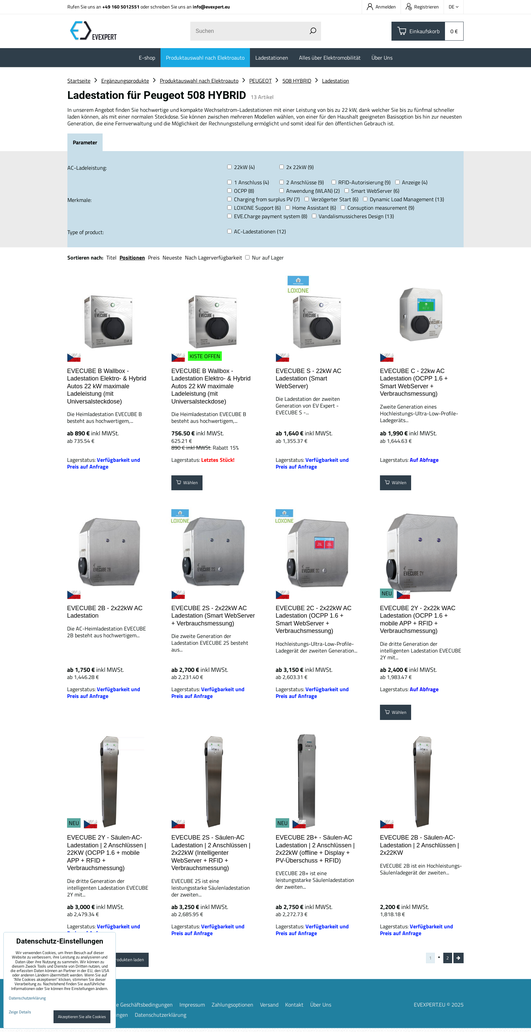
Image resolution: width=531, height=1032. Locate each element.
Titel (111, 257)
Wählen (190, 484)
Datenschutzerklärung (160, 1018)
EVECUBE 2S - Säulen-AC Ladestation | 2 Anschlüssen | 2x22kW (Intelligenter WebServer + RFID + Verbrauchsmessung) (211, 852)
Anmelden (381, 6)
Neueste (172, 257)
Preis (154, 257)
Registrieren (422, 6)
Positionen (132, 257)
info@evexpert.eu (211, 6)
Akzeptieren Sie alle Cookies (82, 1016)
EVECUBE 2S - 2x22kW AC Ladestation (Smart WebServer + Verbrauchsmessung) (213, 616)
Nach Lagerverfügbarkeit (213, 257)
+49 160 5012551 (121, 6)
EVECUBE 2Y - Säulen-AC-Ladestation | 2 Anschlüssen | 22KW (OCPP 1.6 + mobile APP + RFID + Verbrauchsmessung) (106, 852)
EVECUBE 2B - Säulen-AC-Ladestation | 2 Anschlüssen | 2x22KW (419, 845)
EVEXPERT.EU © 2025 (439, 1008)
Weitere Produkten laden (130, 961)
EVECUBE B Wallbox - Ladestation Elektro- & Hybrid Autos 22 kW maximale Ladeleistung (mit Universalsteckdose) (106, 386)
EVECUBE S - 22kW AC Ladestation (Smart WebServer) (308, 379)
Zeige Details (20, 1012)
